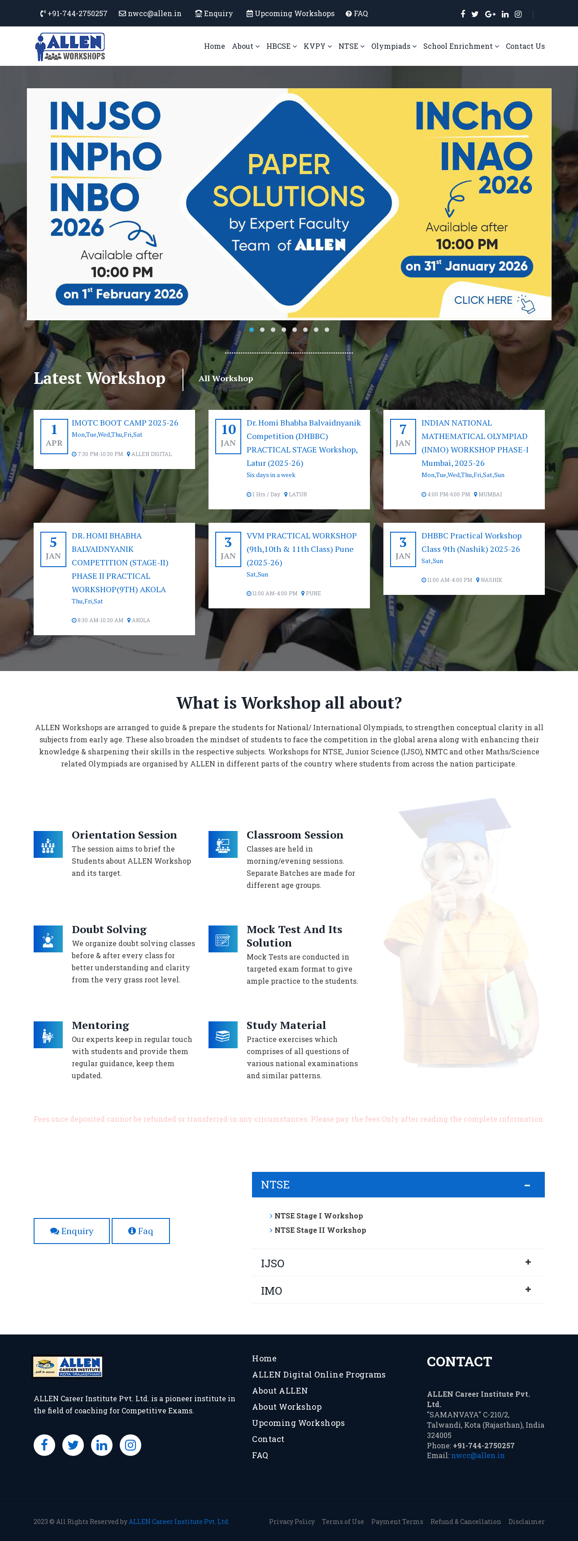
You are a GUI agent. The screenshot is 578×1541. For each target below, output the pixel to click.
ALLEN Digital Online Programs (319, 1374)
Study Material (286, 1025)
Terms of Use (343, 1521)
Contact (268, 1438)
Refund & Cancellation (465, 1521)
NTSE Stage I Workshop (316, 1215)
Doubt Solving (109, 929)
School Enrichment (461, 46)
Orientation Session (124, 834)
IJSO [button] (272, 1263)
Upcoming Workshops (295, 13)
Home (214, 46)
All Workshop (226, 378)
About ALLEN (280, 1390)
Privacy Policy (292, 1521)
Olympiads (394, 46)
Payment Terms (397, 1521)
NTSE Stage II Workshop (318, 1230)
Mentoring (100, 1025)
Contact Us (525, 46)
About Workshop (287, 1406)
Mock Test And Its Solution (294, 936)
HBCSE (281, 46)
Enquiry (214, 13)
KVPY (318, 46)
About (246, 46)
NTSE (352, 46)
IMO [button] (271, 1290)
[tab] (398, 1184)
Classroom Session (295, 834)
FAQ (361, 13)
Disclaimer (526, 1521)
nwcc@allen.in (478, 1455)
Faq (140, 1231)
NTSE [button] (275, 1184)
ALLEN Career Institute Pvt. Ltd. (179, 1521)
